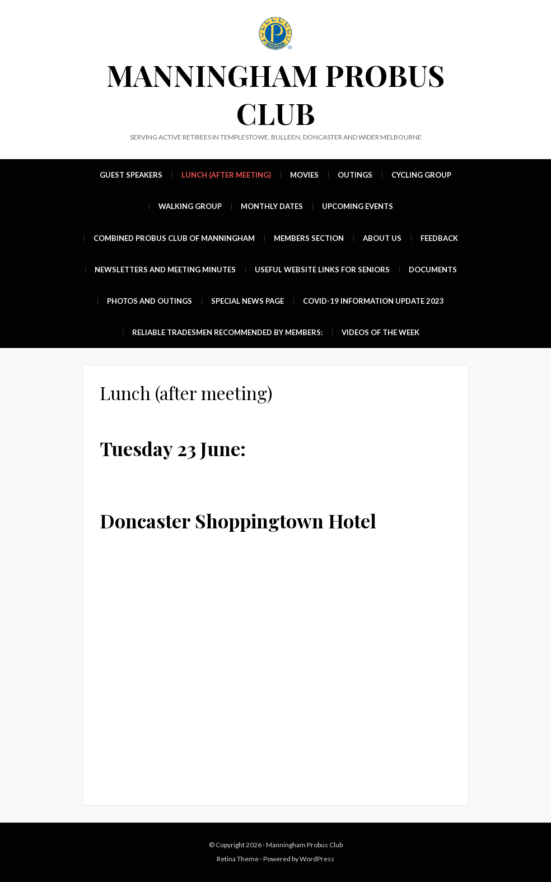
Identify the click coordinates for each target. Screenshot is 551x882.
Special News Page (247, 300)
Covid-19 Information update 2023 (373, 300)
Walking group (190, 206)
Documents (433, 269)
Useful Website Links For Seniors (322, 269)
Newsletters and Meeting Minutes (165, 269)
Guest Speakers (131, 174)
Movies (304, 174)
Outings (355, 174)
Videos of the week (380, 332)
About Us (382, 238)
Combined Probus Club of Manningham (174, 238)
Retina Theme (238, 859)
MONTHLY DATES (272, 206)
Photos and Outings (149, 300)
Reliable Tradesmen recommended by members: (227, 332)
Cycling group (421, 174)
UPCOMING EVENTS (357, 206)
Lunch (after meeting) (226, 174)
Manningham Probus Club (275, 93)
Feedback (439, 238)
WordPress (317, 859)
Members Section (309, 238)
